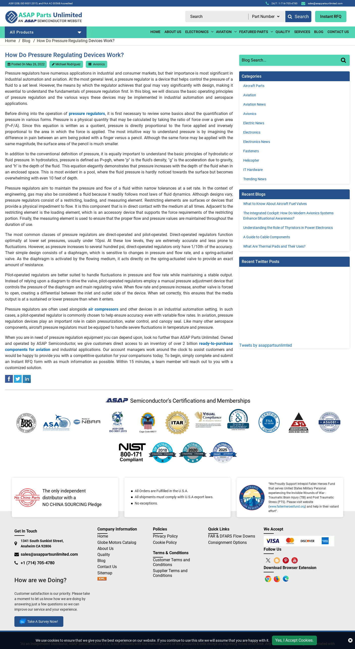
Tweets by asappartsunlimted (265, 345)
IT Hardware (253, 170)
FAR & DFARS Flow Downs (231, 536)
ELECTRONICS (196, 32)
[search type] (265, 16)
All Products (45, 32)
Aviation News (254, 104)
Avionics (99, 64)
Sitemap (106, 573)
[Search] (345, 65)
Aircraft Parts (253, 86)
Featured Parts (253, 32)
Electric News (253, 123)
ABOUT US (173, 32)
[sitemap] (101, 579)
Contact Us (107, 566)
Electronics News (256, 142)
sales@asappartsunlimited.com (49, 554)
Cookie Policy (165, 542)
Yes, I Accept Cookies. (294, 640)
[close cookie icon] (350, 640)
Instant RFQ (330, 16)
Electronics (251, 132)
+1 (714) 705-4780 (37, 562)
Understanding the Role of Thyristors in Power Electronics (288, 228)
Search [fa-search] (298, 16)
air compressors (103, 309)
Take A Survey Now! (39, 621)
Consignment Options (227, 542)
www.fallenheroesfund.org (287, 506)
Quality (283, 32)
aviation (224, 32)
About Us (105, 548)
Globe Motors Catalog (116, 542)
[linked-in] (27, 378)
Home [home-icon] (11, 40)
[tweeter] (18, 378)
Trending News (254, 179)
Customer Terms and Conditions (171, 562)
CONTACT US (338, 32)
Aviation (249, 95)
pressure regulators (87, 113)
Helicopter (251, 160)
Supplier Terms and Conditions (170, 573)
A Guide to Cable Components (266, 237)
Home (155, 32)
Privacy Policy (165, 536)
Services (302, 32)
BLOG (318, 32)
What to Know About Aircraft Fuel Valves (275, 204)
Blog (26, 40)
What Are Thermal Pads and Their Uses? (274, 246)
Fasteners (251, 151)
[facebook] (9, 378)
